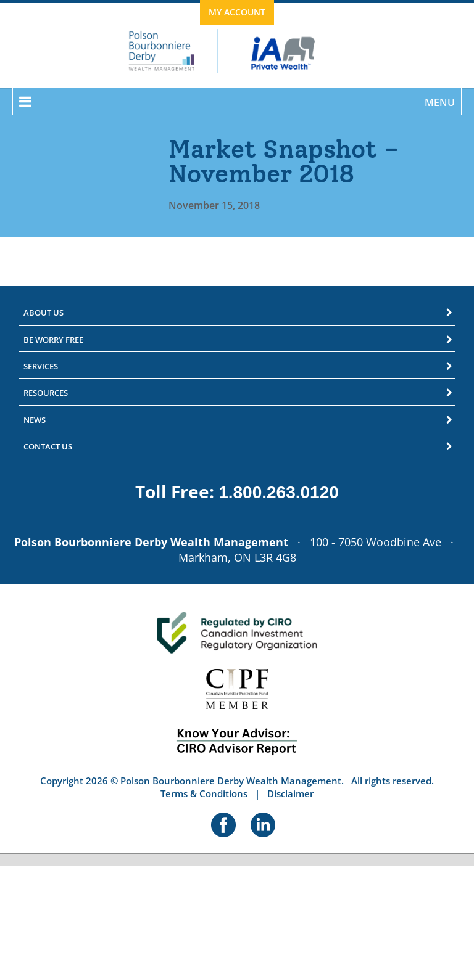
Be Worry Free (53, 339)
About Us (43, 312)
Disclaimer (290, 793)
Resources (45, 392)
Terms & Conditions (203, 793)
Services (40, 366)
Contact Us (47, 446)
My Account (237, 12)
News (34, 419)
